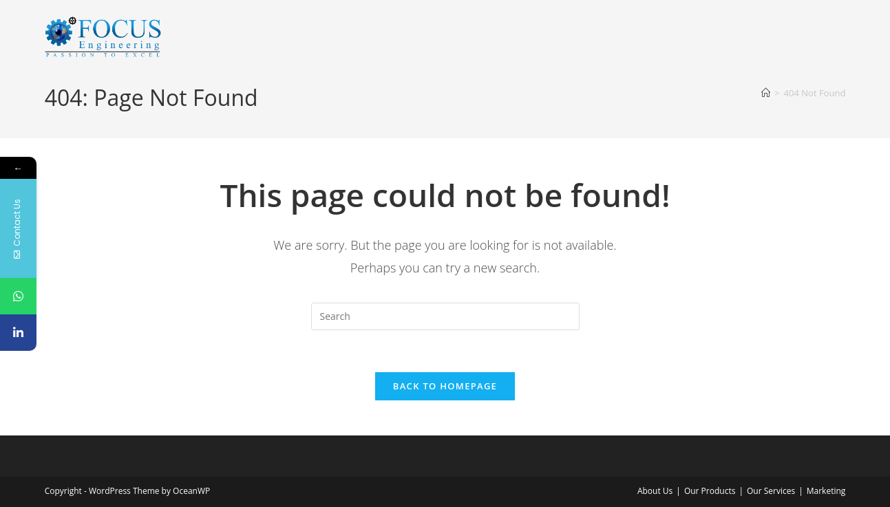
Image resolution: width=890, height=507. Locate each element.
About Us (654, 491)
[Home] (765, 93)
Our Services (771, 491)
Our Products (710, 491)
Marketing (826, 491)
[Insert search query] (445, 316)
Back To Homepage (445, 386)
